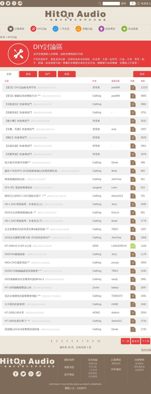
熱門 (47, 74)
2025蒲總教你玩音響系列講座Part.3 (24, 279)
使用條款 (139, 363)
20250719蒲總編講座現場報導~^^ (23, 271)
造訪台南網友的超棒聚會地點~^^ (22, 296)
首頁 (2, 37)
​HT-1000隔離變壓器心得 (18, 287)
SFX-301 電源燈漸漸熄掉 (18, 187)
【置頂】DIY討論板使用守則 (20, 87)
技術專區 (92, 373)
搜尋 (123, 3)
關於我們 (69, 359)
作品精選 (92, 376)
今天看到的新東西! (15, 304)
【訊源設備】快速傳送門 (18, 146)
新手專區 (69, 374)
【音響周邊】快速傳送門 (18, 154)
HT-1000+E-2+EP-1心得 (18, 246)
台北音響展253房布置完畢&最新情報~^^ (27, 229)
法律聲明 (139, 359)
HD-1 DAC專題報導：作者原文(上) (24, 204)
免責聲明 (139, 370)
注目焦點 (93, 359)
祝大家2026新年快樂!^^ (17, 162)
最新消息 (69, 367)
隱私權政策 (139, 366)
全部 (8, 74)
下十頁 (145, 341)
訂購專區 (116, 359)
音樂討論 (92, 363)
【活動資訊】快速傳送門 (18, 104)
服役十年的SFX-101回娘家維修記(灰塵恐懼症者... (32, 171)
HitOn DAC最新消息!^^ (17, 262)
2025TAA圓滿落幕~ (15, 254)
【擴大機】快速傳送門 (17, 120)
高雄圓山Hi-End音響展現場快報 (22, 329)
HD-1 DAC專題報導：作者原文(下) (24, 221)
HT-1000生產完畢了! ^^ (17, 321)
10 (98, 341)
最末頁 (135, 341)
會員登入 (146, 3)
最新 (28, 74)
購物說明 (116, 363)
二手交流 (92, 370)
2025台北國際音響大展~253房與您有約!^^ (28, 237)
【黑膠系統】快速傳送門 (18, 112)
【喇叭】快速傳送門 (16, 137)
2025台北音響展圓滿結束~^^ (20, 212)
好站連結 (116, 369)
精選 (66, 74)
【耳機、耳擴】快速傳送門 (19, 129)
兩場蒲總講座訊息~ (15, 179)
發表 (142, 74)
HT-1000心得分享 (14, 312)
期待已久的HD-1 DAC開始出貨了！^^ (25, 196)
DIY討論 (93, 366)
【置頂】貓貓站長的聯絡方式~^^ (22, 95)
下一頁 (125, 341)
